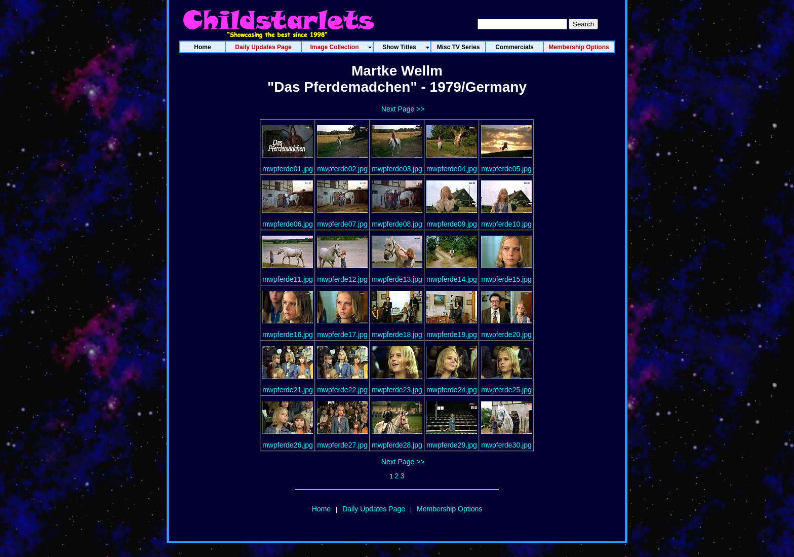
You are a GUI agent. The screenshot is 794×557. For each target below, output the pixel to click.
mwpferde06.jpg (287, 224)
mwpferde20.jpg (506, 334)
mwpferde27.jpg (342, 445)
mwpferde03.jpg (397, 169)
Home (321, 509)
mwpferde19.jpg (451, 334)
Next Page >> (403, 109)
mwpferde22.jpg (342, 390)
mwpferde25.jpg (506, 390)
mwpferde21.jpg (287, 390)
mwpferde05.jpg (506, 169)
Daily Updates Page (373, 509)
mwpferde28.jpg (397, 445)
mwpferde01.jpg (287, 169)
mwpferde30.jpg (506, 445)
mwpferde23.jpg (397, 390)
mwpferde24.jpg (451, 390)
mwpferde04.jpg (451, 169)
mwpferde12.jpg (342, 279)
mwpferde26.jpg (287, 445)
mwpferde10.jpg (506, 224)
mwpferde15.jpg (506, 279)
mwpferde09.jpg (451, 224)
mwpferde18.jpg (397, 334)
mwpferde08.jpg (397, 224)
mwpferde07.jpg (342, 224)
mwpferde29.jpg (451, 445)
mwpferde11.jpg (287, 279)
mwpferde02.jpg (342, 169)
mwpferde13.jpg (397, 279)
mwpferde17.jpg (342, 334)
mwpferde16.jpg (287, 334)
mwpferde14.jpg (451, 279)
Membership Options (449, 509)
